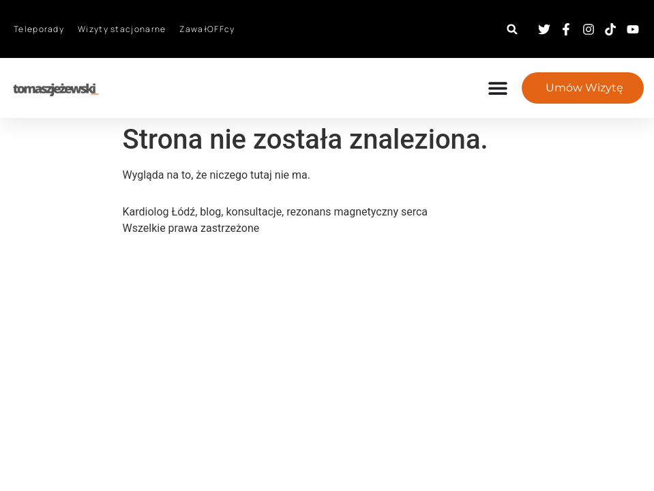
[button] (512, 29)
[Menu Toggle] (505, 88)
